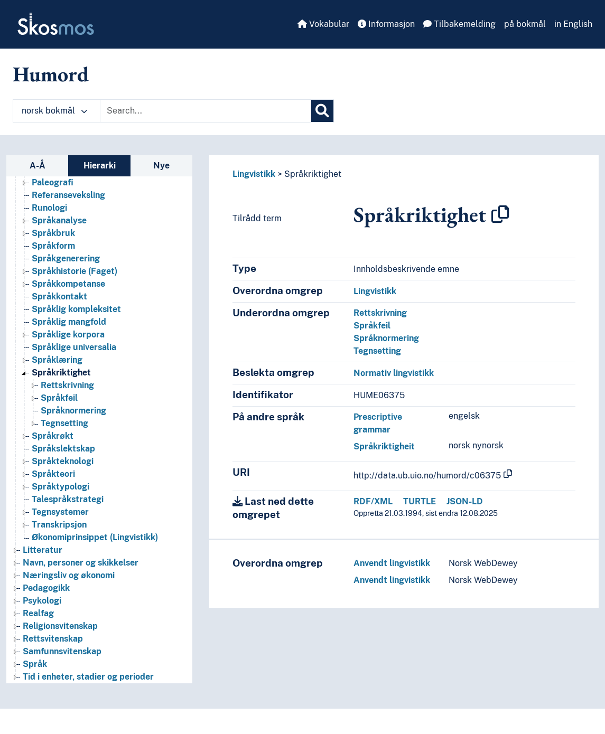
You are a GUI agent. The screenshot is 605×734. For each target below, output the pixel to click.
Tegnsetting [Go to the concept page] (64, 423)
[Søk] (322, 111)
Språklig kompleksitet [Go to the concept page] (76, 309)
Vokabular (323, 24)
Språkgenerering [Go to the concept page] (66, 258)
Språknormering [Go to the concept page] (73, 411)
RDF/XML (373, 501)
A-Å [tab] (37, 166)
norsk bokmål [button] (54, 111)
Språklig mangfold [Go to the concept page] (69, 322)
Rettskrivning (380, 313)
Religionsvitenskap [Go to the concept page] (60, 626)
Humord (51, 74)
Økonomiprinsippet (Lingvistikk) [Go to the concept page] (95, 537)
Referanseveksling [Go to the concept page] (68, 195)
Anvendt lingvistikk (391, 563)
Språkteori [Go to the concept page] (53, 474)
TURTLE (419, 501)
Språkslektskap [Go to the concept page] (63, 449)
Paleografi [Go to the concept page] (52, 182)
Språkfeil (371, 326)
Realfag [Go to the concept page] (38, 613)
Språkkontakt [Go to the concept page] (59, 296)
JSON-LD (464, 501)
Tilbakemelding (459, 24)
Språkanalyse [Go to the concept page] (59, 220)
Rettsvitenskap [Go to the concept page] (53, 639)
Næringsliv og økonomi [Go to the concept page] (69, 575)
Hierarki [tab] (99, 166)
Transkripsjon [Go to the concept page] (59, 525)
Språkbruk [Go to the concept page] (53, 233)
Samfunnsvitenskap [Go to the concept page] (62, 651)
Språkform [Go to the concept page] (53, 246)
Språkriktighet (312, 174)
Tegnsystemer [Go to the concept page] (60, 512)
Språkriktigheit (384, 446)
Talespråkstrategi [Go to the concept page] (68, 499)
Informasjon (386, 24)
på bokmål (525, 24)
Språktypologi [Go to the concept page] (60, 487)
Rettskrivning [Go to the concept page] (67, 385)
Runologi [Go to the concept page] (49, 208)
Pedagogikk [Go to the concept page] (46, 588)
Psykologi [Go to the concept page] (42, 601)
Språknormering (386, 338)
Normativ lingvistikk (393, 373)
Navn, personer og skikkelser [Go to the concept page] (80, 563)
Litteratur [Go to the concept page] (42, 550)
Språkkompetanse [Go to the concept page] (68, 284)
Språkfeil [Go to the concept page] (59, 398)
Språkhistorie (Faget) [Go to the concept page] (74, 271)
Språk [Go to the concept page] (35, 664)
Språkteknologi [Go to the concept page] (63, 461)
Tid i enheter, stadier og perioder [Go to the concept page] (88, 677)
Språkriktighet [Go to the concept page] (61, 373)
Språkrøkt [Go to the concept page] (52, 436)
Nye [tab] (161, 166)
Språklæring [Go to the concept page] (57, 360)
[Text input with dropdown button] (205, 111)
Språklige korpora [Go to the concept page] (68, 335)
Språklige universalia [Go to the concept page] (74, 347)
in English (573, 24)
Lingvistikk (253, 174)
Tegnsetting (377, 351)
